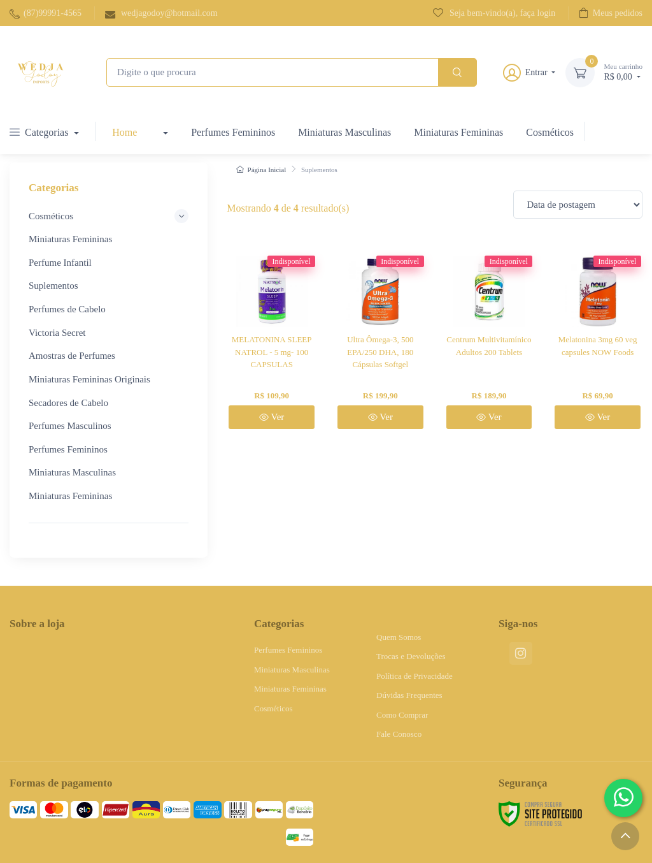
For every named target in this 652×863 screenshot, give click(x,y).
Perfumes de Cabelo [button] (67, 309)
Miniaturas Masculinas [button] (72, 472)
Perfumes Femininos (233, 132)
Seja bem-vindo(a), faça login (494, 13)
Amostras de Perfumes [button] (72, 356)
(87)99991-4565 (46, 13)
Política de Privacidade (414, 676)
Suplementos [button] (53, 285)
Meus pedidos (610, 13)
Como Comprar (402, 715)
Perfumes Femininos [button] (68, 449)
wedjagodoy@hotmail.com (161, 13)
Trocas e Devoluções (411, 656)
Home (124, 132)
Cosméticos (550, 132)
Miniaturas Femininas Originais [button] (89, 379)
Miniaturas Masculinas (344, 132)
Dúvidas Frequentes (409, 695)
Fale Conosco (399, 734)
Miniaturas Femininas (458, 132)
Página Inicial (261, 169)
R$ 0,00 (623, 71)
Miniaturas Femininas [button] (72, 239)
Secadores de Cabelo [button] (68, 403)
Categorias (40, 132)
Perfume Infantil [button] (60, 262)
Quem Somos (398, 637)
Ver (271, 417)
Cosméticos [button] (108, 216)
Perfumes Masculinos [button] (70, 426)
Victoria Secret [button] (57, 333)
